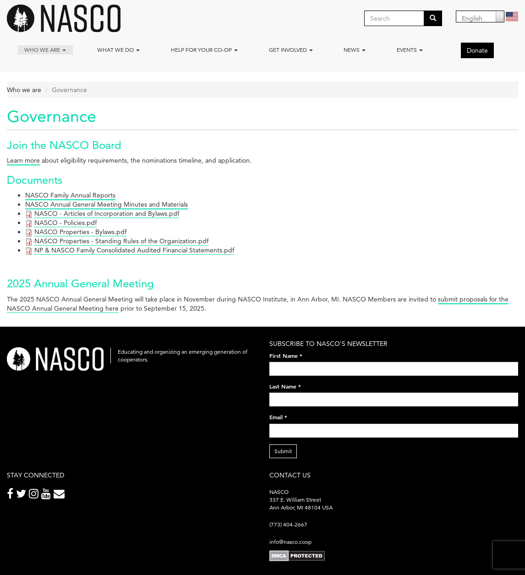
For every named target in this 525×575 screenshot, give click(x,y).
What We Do (118, 49)
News (355, 49)
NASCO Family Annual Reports (70, 195)
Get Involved (291, 49)
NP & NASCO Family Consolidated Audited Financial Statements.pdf (134, 250)
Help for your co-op (204, 49)
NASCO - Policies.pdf (65, 223)
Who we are (45, 49)
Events (410, 49)
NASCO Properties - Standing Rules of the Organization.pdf (121, 241)
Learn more (23, 160)
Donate (477, 50)
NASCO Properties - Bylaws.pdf (80, 232)
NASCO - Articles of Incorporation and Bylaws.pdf (106, 213)
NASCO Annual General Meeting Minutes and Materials (106, 204)
